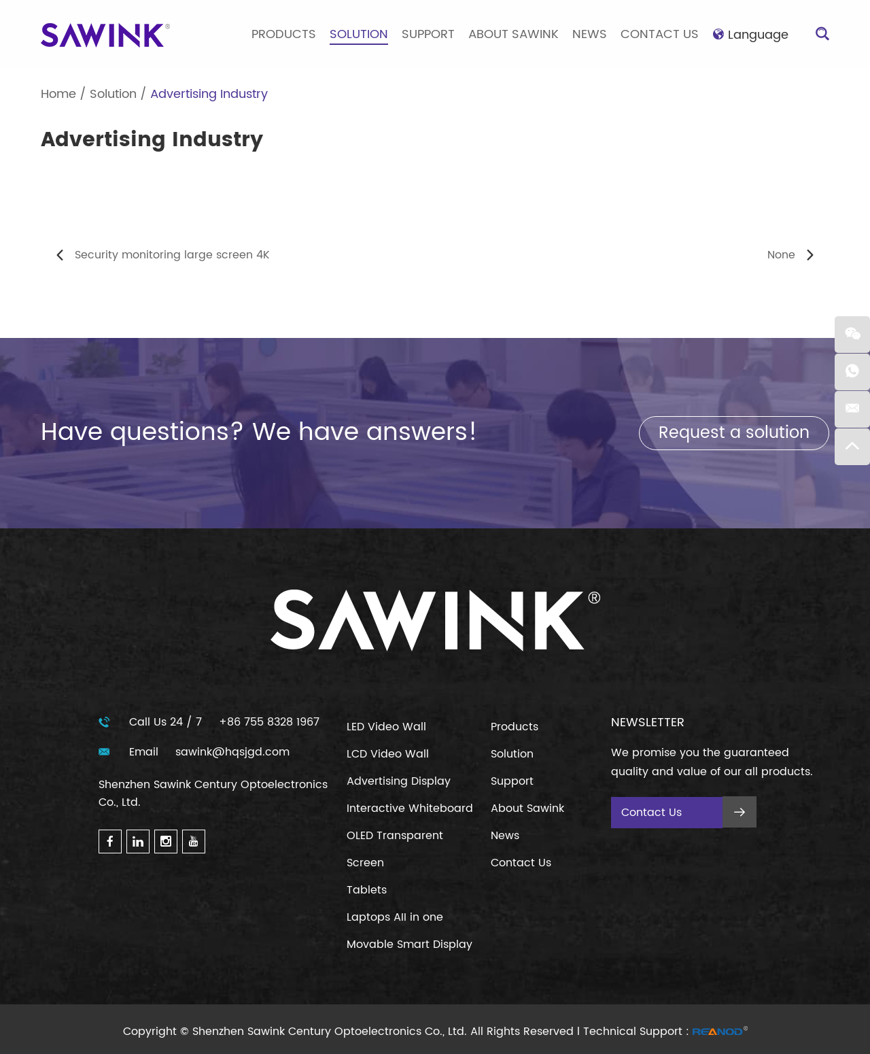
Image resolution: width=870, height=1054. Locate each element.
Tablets (367, 890)
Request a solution (734, 433)
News (589, 34)
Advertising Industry (209, 94)
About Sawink (513, 34)
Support (428, 34)
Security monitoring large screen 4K (172, 255)
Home (58, 94)
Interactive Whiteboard (410, 808)
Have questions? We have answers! (259, 433)
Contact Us (660, 34)
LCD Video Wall (388, 754)
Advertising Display (399, 781)
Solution (359, 34)
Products (283, 34)
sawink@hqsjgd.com (232, 752)
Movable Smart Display (409, 944)
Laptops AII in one (395, 917)
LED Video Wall (386, 727)
